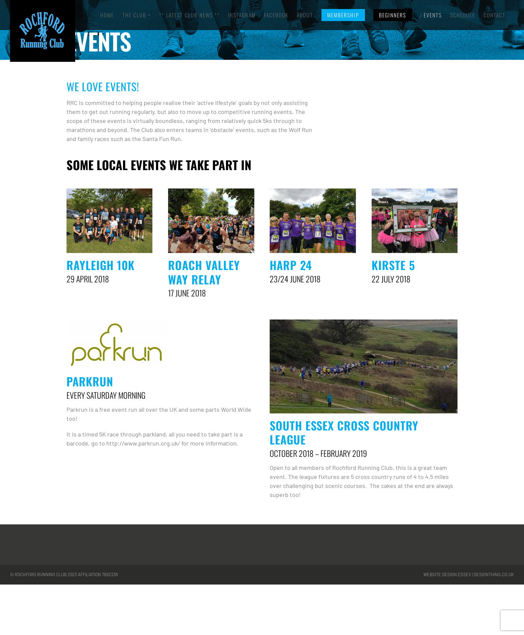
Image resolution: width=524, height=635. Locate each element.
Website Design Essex (447, 574)
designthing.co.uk (494, 574)
